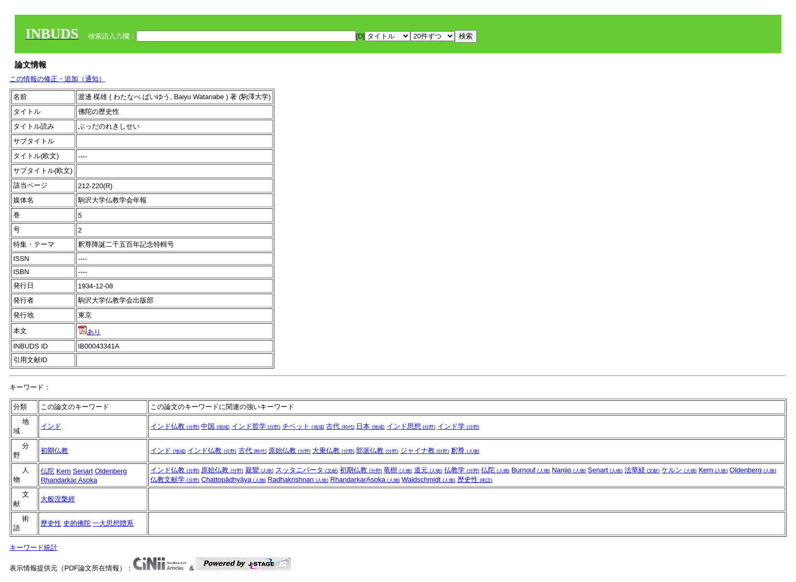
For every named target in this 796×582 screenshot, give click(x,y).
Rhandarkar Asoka (69, 480)
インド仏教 (174, 426)
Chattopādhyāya (233, 479)
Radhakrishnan (297, 479)
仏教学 (461, 470)
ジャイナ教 (424, 450)
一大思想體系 (112, 523)
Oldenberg (111, 471)
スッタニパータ (306, 470)
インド (51, 426)
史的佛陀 (77, 523)
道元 (428, 470)
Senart (83, 471)
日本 (370, 426)
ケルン (679, 470)
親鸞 (259, 470)
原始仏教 (289, 450)
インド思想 (411, 426)
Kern (63, 471)
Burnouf (530, 470)
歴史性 (475, 479)
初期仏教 (54, 450)
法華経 (642, 470)
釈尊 (465, 450)
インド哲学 (256, 426)
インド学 (458, 426)
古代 (340, 426)
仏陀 (47, 471)
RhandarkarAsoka (365, 479)
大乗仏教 (333, 450)
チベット (303, 426)
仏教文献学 (174, 479)
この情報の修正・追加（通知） (57, 79)
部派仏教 (377, 450)
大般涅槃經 (58, 499)
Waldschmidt (428, 479)
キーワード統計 (33, 547)
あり (89, 332)
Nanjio (569, 470)
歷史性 (51, 523)
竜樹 (397, 470)
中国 (215, 426)
